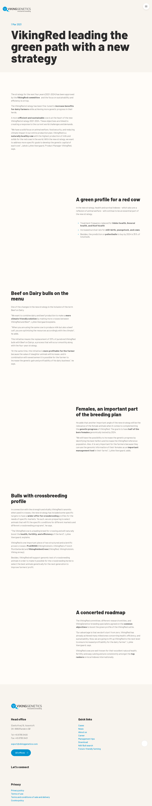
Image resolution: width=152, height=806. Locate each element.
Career (81, 735)
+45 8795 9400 (21, 734)
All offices (21, 752)
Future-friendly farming (89, 748)
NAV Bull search (85, 745)
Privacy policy (17, 790)
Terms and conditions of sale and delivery (30, 797)
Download (83, 742)
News (80, 728)
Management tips (86, 738)
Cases (81, 725)
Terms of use (17, 793)
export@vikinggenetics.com (24, 744)
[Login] (137, 9)
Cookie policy (17, 800)
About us (82, 732)
